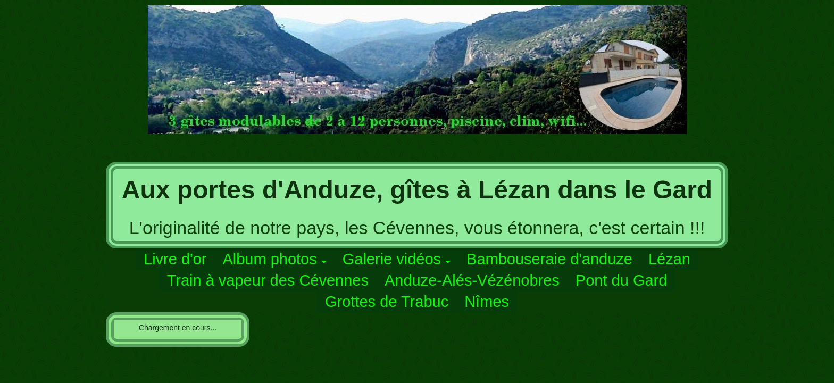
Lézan (669, 259)
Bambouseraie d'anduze (549, 259)
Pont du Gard (622, 280)
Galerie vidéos (392, 259)
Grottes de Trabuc (386, 301)
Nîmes (486, 301)
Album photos (269, 259)
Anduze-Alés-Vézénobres (472, 280)
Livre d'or (175, 259)
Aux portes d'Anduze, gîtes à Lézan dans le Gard (417, 190)
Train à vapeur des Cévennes (268, 280)
